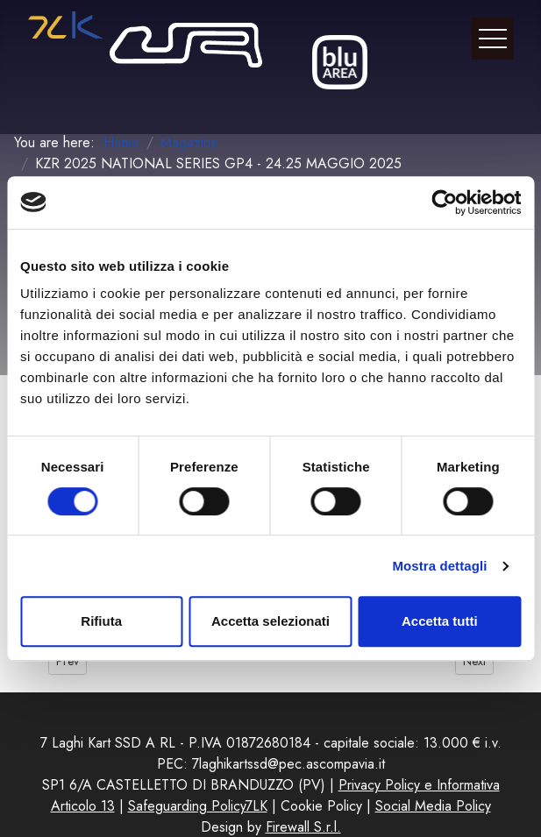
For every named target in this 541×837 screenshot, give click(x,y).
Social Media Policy (433, 806)
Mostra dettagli (439, 565)
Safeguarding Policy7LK (197, 806)
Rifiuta (101, 621)
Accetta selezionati (270, 621)
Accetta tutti (440, 621)
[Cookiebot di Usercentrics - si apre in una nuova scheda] (444, 202)
